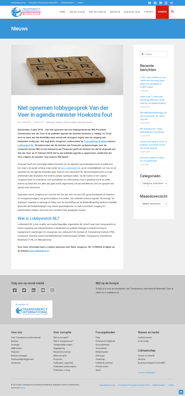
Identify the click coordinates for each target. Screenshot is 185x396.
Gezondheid (101, 348)
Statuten (15, 352)
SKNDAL (23, 388)
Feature (59, 122)
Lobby (80, 3)
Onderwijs (100, 359)
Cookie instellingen (146, 372)
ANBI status (16, 348)
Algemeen (50, 122)
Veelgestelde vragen (62, 345)
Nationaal (81, 122)
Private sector (102, 366)
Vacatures (16, 363)
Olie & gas (100, 355)
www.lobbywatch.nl (39, 251)
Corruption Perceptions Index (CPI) (43, 3)
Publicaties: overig (61, 370)
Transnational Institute (95, 141)
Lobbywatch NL (26, 145)
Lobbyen (66, 122)
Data (98, 337)
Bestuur (14, 341)
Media (73, 122)
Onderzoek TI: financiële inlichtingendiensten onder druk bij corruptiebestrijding (152, 99)
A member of (31, 309)
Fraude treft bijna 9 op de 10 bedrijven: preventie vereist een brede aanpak (153, 144)
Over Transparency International (25, 337)
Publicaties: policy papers (64, 366)
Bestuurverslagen (19, 355)
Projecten (57, 359)
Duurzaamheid (102, 345)
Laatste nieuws (145, 337)
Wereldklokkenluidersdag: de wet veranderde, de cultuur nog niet (153, 115)
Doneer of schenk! (146, 355)
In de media (143, 341)
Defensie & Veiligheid (105, 341)
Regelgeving (59, 348)
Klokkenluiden (67, 3)
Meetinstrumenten (62, 352)
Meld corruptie (60, 355)
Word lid (141, 359)
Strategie (15, 345)
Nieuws (89, 122)
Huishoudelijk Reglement (22, 359)
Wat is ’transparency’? (63, 341)
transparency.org (18, 3)
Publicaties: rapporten (63, 363)
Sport (98, 370)
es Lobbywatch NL (72, 168)
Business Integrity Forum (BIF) (151, 363)
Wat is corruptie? (61, 337)
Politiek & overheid (104, 363)
